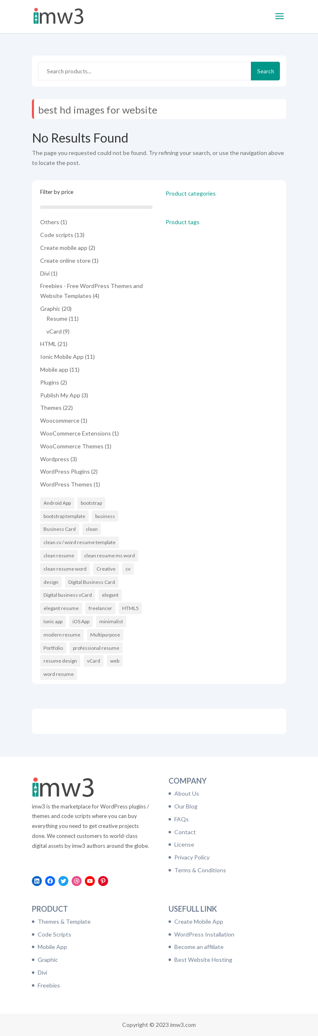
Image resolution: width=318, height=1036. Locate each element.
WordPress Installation (204, 934)
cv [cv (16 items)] (127, 569)
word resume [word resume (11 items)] (58, 674)
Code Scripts (54, 934)
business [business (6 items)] (105, 516)
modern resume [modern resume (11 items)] (61, 635)
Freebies (49, 985)
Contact (185, 831)
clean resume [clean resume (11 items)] (58, 555)
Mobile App (52, 946)
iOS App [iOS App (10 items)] (80, 621)
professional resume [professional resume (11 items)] (96, 648)
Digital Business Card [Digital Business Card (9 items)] (91, 582)
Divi (42, 972)
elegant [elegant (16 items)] (110, 595)
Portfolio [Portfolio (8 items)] (53, 648)
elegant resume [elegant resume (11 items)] (61, 608)
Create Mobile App (198, 921)
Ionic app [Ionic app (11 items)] (53, 621)
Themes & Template (64, 921)
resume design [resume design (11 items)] (60, 661)
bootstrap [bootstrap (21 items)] (91, 503)
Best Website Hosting (203, 959)
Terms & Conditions (200, 870)
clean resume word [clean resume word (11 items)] (65, 569)
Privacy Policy (192, 857)
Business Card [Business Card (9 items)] (59, 529)
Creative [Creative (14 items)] (106, 569)
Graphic (48, 959)
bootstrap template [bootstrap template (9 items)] (64, 516)
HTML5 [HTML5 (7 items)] (130, 608)
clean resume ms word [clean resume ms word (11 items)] (109, 555)
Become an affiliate (199, 946)
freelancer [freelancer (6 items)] (100, 608)
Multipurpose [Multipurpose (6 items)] (105, 635)
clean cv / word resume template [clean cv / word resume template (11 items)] (79, 542)
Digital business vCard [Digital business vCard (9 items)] (67, 595)
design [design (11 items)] (50, 582)
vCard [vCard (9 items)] (93, 661)
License (184, 844)
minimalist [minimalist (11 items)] (111, 621)
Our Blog (186, 806)
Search (265, 71)
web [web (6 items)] (114, 661)
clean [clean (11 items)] (92, 529)
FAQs (181, 819)
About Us (186, 793)
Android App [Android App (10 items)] (57, 503)
